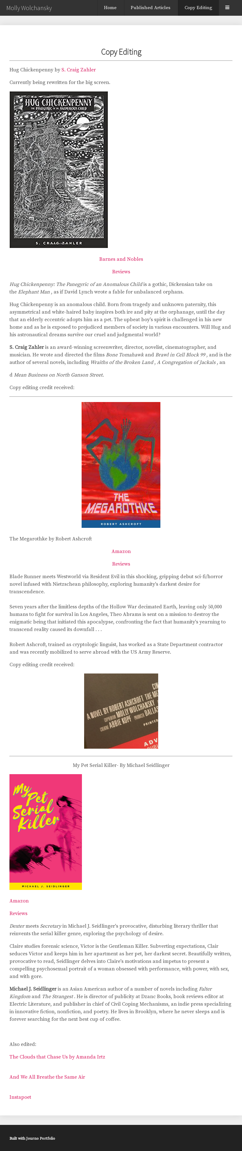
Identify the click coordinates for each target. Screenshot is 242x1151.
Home (110, 8)
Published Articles (150, 8)
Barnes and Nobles (121, 259)
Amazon (121, 551)
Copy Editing (198, 8)
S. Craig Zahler (79, 70)
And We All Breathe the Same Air (47, 1077)
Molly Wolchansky (29, 8)
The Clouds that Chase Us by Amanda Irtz (57, 1057)
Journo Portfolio (40, 1138)
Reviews (121, 272)
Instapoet (20, 1097)
